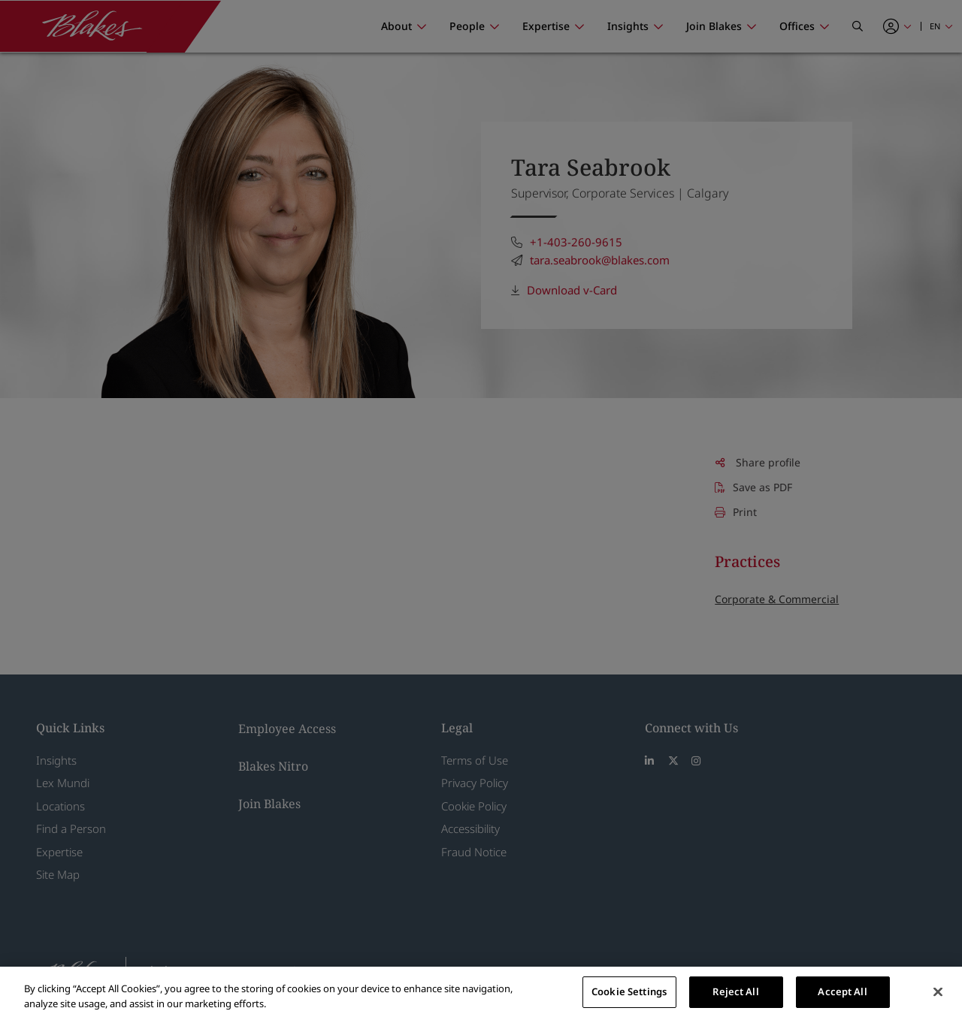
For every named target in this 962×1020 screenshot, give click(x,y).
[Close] (937, 991)
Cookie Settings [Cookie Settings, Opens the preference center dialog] (629, 991)
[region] (481, 993)
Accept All (842, 991)
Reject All (735, 991)
